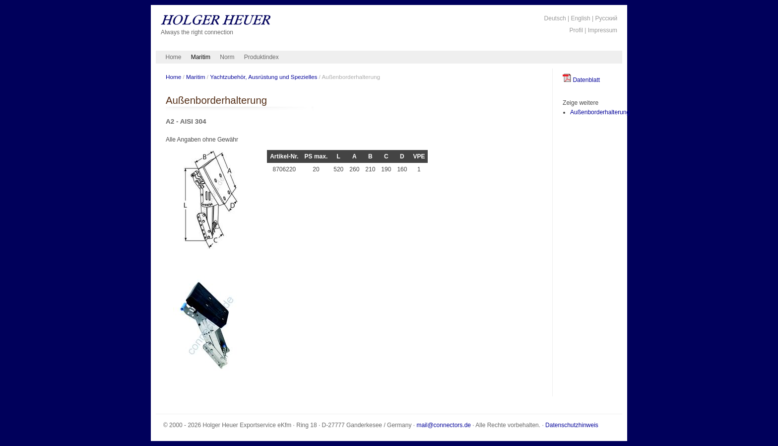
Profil (576, 30)
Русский (606, 18)
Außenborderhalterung (600, 112)
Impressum (602, 30)
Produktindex (261, 57)
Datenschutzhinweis (571, 425)
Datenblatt (581, 79)
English (580, 18)
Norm (227, 57)
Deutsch (555, 18)
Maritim (200, 57)
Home (174, 57)
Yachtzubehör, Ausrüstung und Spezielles (263, 77)
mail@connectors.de (443, 425)
